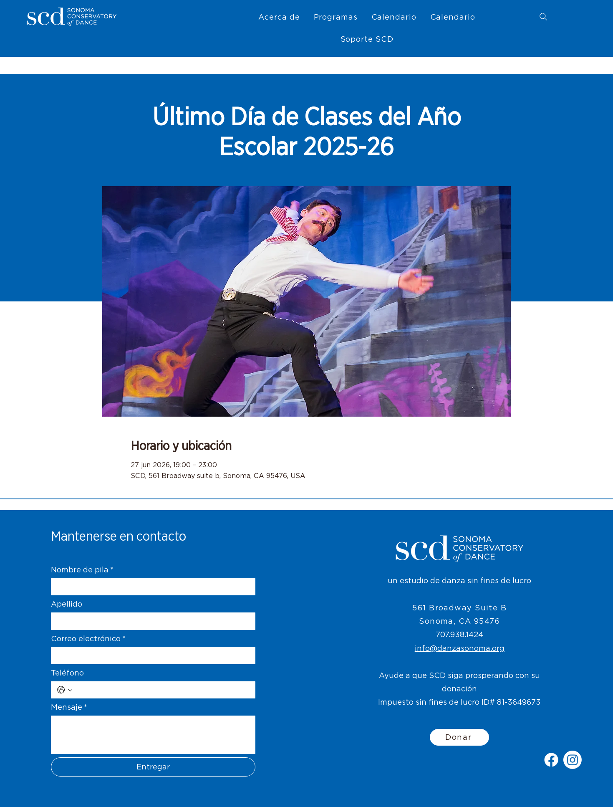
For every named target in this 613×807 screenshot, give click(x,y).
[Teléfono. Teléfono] (162, 689)
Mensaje (69, 707)
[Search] (543, 16)
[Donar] (459, 737)
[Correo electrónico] (150, 655)
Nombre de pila (82, 569)
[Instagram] (572, 760)
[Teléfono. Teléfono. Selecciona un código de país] (65, 690)
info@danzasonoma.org (460, 648)
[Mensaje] (153, 735)
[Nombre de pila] (150, 586)
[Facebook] (551, 760)
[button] (279, 17)
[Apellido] (150, 621)
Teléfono (67, 673)
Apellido (66, 604)
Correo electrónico (88, 638)
